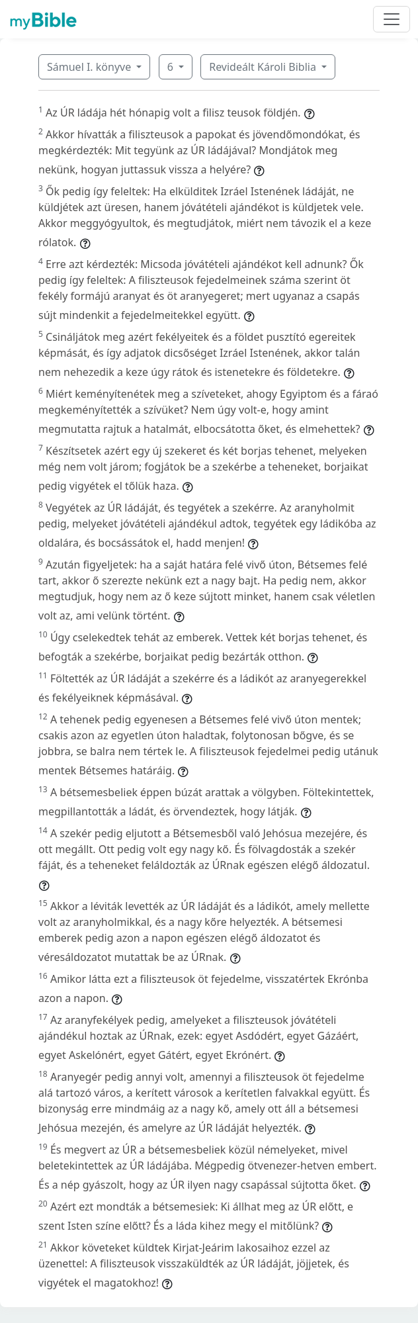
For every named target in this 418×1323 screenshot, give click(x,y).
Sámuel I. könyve (90, 67)
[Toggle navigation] (391, 19)
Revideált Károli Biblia (264, 67)
